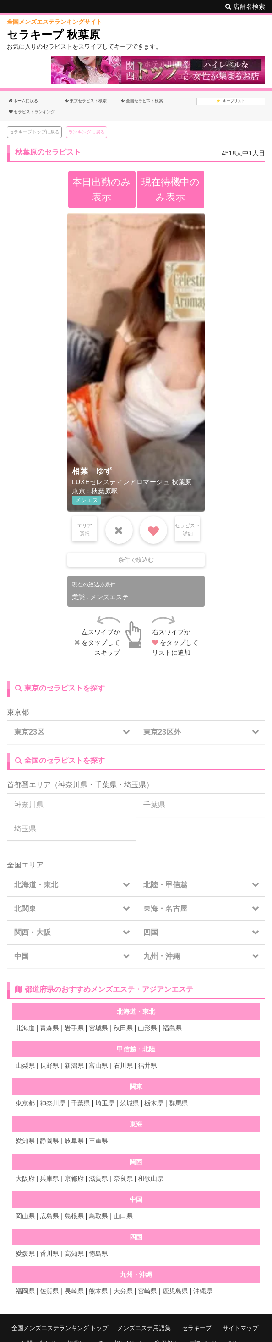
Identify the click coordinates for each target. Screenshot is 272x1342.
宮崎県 (147, 1291)
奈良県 (123, 1178)
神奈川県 (72, 785)
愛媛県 (25, 1253)
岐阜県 (74, 1140)
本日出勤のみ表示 (101, 189)
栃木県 (153, 1103)
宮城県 (98, 1028)
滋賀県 (98, 1178)
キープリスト (231, 101)
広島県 (49, 1216)
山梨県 (25, 1065)
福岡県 (25, 1291)
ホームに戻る (23, 101)
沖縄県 (202, 1291)
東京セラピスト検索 (86, 101)
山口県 (123, 1216)
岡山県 (25, 1216)
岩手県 (74, 1028)
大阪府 (25, 1178)
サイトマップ (240, 1328)
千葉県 (106, 785)
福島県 (172, 1028)
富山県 (98, 1065)
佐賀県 (49, 1291)
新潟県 (74, 1065)
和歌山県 (150, 1178)
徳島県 (98, 1253)
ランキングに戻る (86, 131)
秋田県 (123, 1028)
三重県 (98, 1140)
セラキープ (197, 1328)
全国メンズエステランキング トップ (60, 1328)
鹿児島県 (175, 1291)
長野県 (49, 1065)
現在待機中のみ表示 (170, 189)
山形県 (147, 1028)
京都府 (74, 1178)
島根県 (74, 1216)
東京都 (18, 712)
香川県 (49, 1253)
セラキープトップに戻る (34, 131)
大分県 (123, 1291)
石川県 (123, 1065)
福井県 (147, 1065)
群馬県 (178, 1103)
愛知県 (25, 1140)
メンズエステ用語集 (144, 1328)
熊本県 (98, 1291)
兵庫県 (49, 1178)
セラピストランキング (32, 112)
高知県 (74, 1253)
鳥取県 (98, 1216)
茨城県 (129, 1103)
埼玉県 (135, 785)
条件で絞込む (136, 559)
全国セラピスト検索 (142, 101)
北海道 (25, 1028)
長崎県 (74, 1291)
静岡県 (49, 1140)
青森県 (49, 1028)
